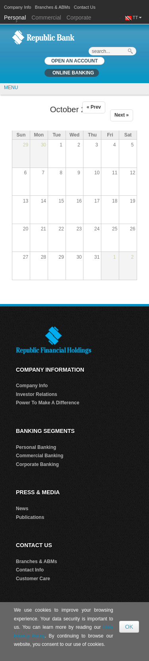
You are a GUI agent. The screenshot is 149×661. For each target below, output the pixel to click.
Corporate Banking (37, 464)
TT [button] (137, 17)
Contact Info (30, 570)
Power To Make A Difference (47, 403)
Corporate (78, 17)
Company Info (17, 7)
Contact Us (84, 7)
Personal (15, 17)
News (22, 508)
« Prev (94, 107)
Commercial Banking (39, 455)
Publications (30, 517)
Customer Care (33, 578)
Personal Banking (36, 447)
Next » (121, 115)
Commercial (46, 17)
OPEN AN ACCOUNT (74, 61)
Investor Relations (36, 394)
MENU (11, 87)
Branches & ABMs (52, 7)
